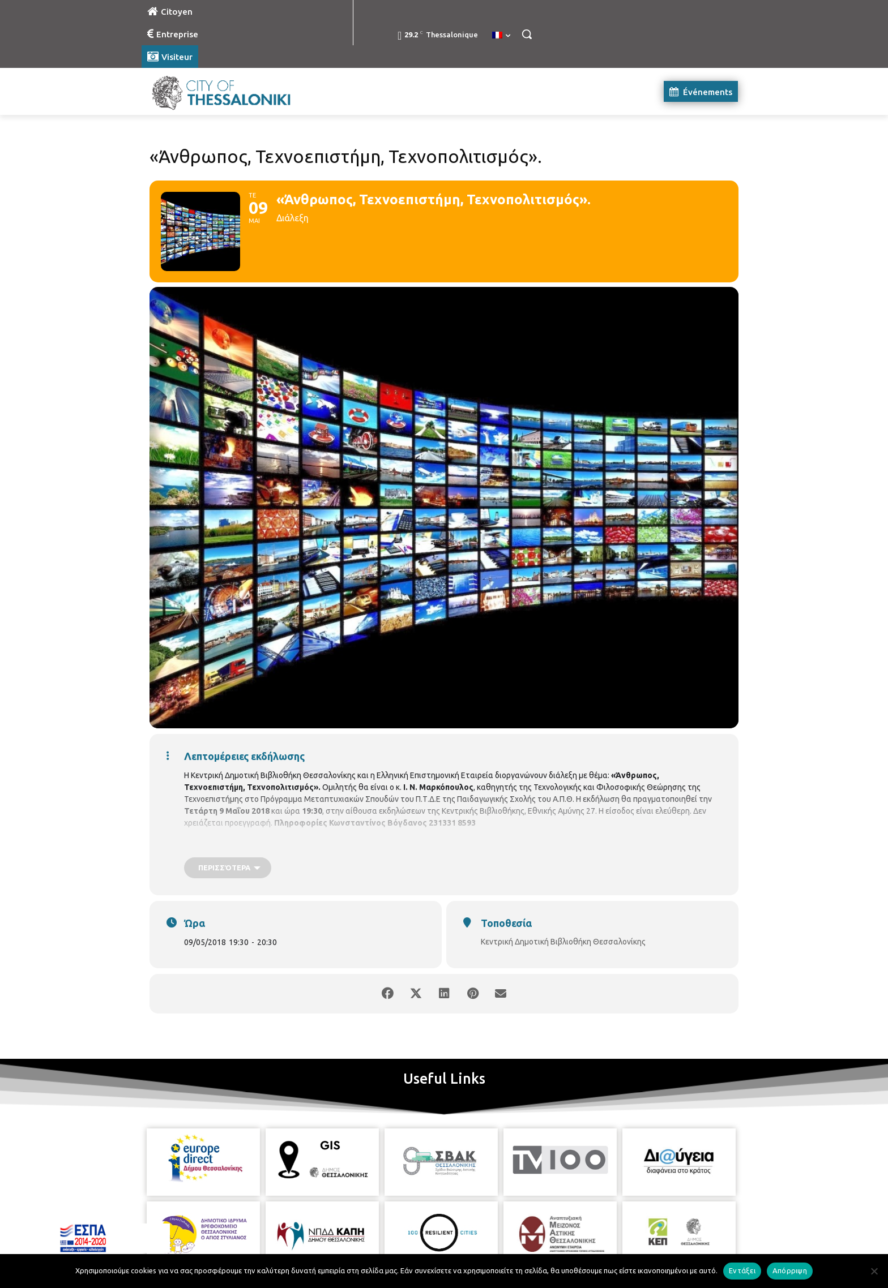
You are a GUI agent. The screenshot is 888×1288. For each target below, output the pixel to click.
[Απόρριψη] (874, 1271)
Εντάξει (742, 1270)
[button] (527, 34)
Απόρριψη (789, 1270)
